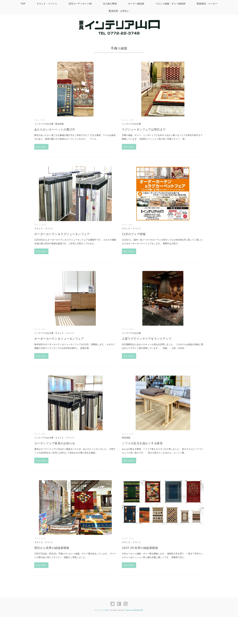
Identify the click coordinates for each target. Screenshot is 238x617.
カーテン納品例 (136, 3)
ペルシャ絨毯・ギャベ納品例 (170, 3)
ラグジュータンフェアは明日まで (144, 129)
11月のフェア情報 (134, 234)
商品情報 (59, 124)
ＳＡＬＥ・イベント (47, 3)
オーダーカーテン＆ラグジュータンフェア (62, 234)
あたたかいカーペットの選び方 (54, 129)
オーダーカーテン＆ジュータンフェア (59, 338)
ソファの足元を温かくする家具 (142, 443)
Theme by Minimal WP (134, 610)
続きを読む (41, 147)
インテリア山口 (103, 610)
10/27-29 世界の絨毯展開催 (140, 547)
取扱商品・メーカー (207, 3)
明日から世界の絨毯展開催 (51, 547)
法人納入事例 (110, 3)
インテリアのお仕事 (43, 124)
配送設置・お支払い (119, 11)
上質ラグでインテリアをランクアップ (146, 338)
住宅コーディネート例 (80, 3)
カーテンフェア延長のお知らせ (54, 443)
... (97, 139)
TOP (23, 3)
